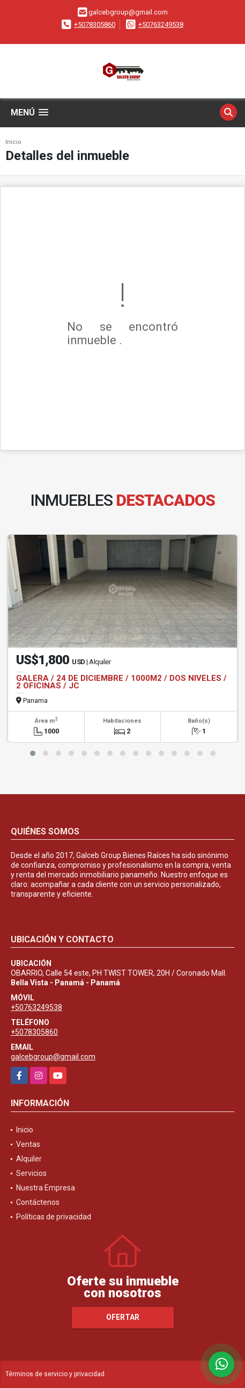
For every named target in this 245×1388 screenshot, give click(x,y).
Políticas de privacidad (53, 1216)
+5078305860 (94, 24)
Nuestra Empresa (45, 1187)
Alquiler (29, 1158)
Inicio (13, 142)
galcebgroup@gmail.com (53, 1056)
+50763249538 (160, 24)
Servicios (31, 1173)
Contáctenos (38, 1202)
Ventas (28, 1144)
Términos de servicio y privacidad (55, 1374)
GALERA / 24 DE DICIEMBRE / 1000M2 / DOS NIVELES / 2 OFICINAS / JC (121, 682)
